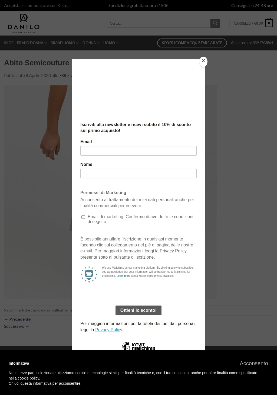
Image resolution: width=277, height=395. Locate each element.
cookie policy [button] (28, 378)
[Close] (203, 62)
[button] (254, 363)
